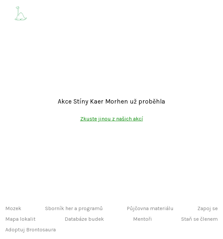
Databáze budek (84, 219)
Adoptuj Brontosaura (30, 229)
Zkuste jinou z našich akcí (111, 119)
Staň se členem (199, 219)
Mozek (13, 208)
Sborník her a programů (74, 208)
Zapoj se (207, 208)
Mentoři (142, 219)
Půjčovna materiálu (150, 208)
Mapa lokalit (20, 219)
